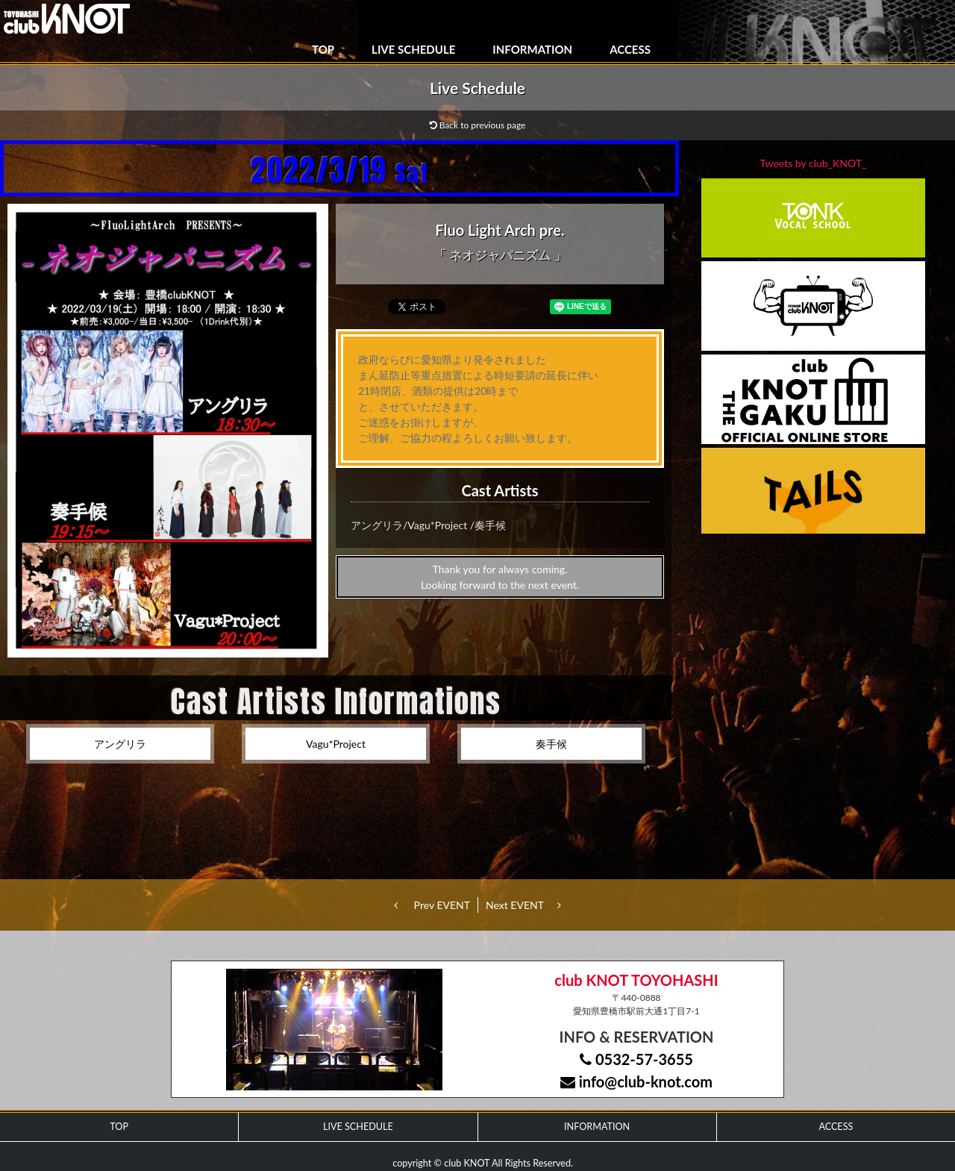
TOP (323, 49)
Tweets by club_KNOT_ (813, 163)
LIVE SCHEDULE (413, 49)
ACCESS (630, 49)
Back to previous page (478, 125)
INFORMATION (532, 49)
